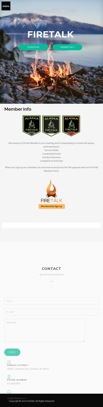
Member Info (67, 47)
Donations (33, 47)
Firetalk (50, 34)
